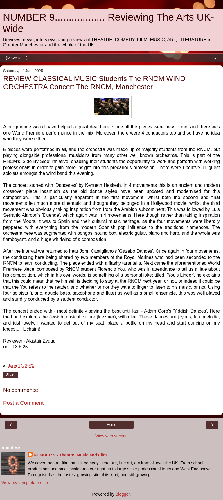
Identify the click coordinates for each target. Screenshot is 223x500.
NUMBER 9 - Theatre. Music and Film (70, 455)
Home (111, 425)
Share (10, 375)
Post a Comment (23, 403)
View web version (111, 435)
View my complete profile (24, 482)
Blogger (123, 494)
